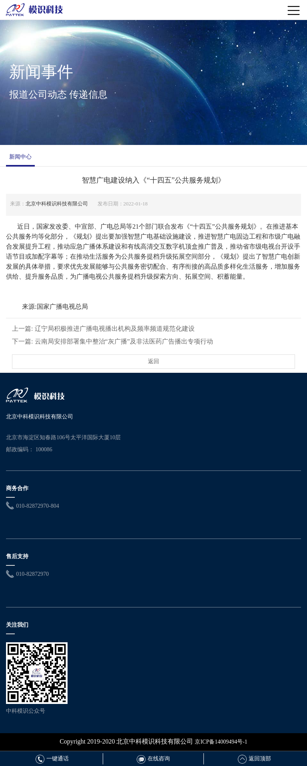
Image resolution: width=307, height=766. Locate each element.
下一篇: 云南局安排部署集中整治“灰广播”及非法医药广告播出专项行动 (112, 341)
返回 (153, 361)
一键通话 (52, 759)
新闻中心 (20, 157)
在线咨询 (153, 759)
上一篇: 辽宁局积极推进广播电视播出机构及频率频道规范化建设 (103, 328)
